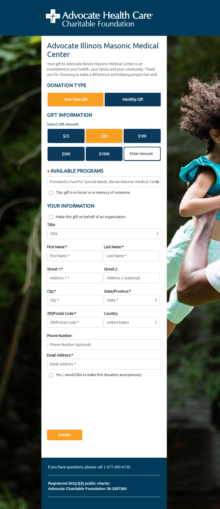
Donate (64, 435)
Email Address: (59, 355)
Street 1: (54, 269)
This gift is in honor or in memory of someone (93, 192)
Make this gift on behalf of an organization (90, 217)
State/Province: (116, 291)
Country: (111, 313)
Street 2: (111, 269)
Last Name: (113, 247)
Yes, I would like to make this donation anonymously (99, 375)
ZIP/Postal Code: (60, 313)
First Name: (56, 247)
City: (50, 291)
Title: (51, 225)
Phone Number (59, 336)
